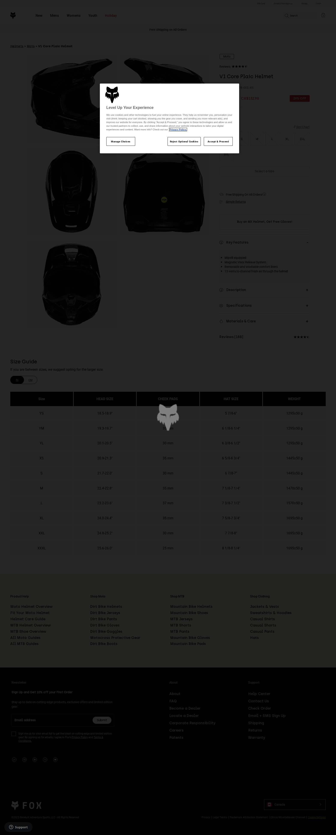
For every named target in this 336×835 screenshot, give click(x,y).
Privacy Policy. (178, 129)
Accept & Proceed (218, 141)
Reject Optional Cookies (184, 141)
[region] (169, 119)
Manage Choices (120, 141)
